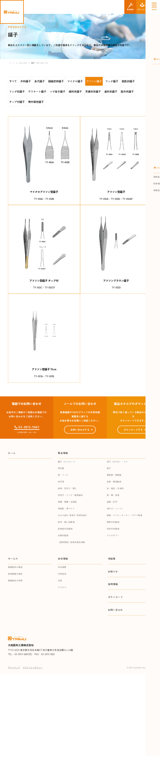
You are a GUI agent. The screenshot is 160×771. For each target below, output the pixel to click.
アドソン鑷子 (94, 81)
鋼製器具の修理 (15, 580)
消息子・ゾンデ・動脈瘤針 (70, 494)
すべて (13, 81)
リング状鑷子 (17, 91)
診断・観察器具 (114, 481)
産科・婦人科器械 (66, 521)
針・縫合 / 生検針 (115, 488)
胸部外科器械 (113, 521)
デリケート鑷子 (37, 91)
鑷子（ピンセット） (67, 461)
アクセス (62, 587)
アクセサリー (113, 535)
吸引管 (61, 481)
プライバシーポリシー (32, 667)
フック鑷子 (111, 81)
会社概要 (62, 566)
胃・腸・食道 (113, 494)
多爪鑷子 (39, 81)
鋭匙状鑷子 (128, 81)
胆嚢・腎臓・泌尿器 (67, 501)
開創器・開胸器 (114, 474)
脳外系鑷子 (127, 91)
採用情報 (113, 584)
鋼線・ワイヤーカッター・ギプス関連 (124, 515)
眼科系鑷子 (75, 91)
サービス (13, 558)
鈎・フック (63, 474)
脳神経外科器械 (65, 528)
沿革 (60, 580)
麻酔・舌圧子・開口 (67, 488)
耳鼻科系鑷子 (93, 91)
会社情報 (63, 558)
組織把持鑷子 (56, 81)
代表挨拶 (62, 573)
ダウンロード (115, 597)
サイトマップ (14, 667)
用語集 (112, 558)
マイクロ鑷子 (75, 81)
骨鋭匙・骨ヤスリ (66, 508)
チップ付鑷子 (17, 102)
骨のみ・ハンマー (115, 508)
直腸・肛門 (112, 501)
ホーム (11, 453)
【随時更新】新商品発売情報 (71, 542)
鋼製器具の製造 (15, 566)
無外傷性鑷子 (36, 102)
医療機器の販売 (15, 573)
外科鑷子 (25, 81)
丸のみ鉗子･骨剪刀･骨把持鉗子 (72, 515)
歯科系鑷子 (110, 91)
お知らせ (113, 571)
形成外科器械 (113, 528)
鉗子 (109, 468)
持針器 (61, 468)
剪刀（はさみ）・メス (117, 461)
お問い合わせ (115, 609)
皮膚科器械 (63, 535)
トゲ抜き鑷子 (57, 91)
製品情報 (63, 453)
